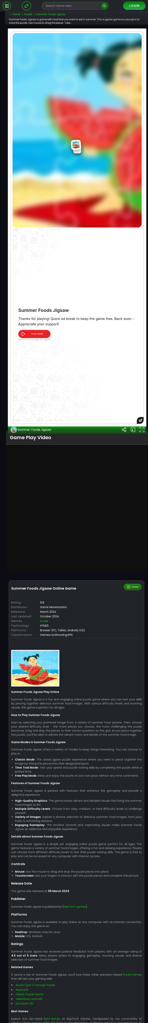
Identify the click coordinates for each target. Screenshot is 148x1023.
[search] (104, 6)
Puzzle (51, 740)
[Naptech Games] (27, 6)
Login (134, 5)
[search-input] (72, 6)
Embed (133, 705)
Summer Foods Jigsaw (38, 549)
